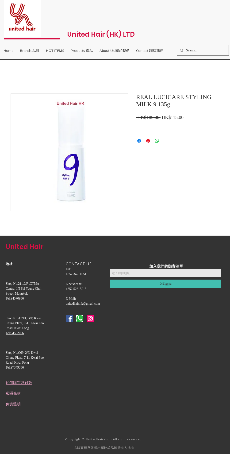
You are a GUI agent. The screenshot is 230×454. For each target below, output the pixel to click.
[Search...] (202, 50)
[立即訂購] (165, 284)
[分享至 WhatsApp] (157, 141)
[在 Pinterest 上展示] (148, 141)
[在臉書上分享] (139, 141)
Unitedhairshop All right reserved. (114, 439)
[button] (114, 50)
